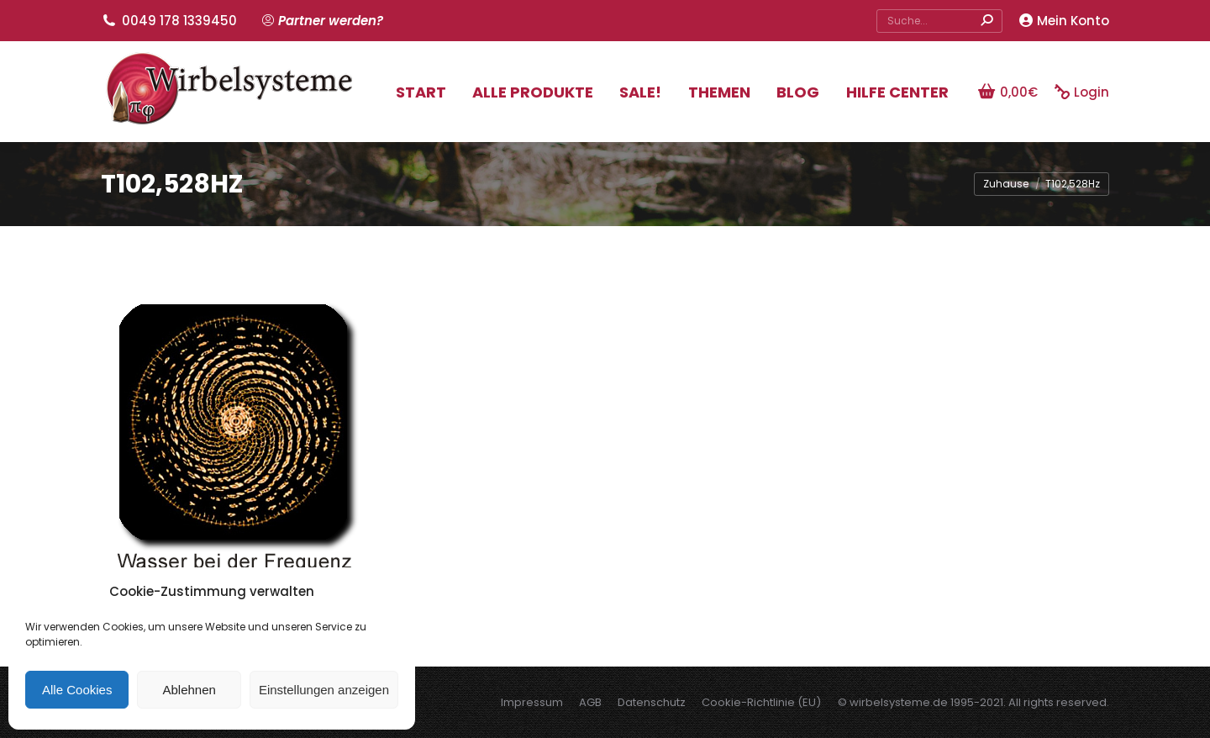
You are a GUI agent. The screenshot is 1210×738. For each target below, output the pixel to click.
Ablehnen (188, 690)
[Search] (939, 21)
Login (1082, 92)
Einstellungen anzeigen (324, 690)
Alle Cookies (77, 690)
